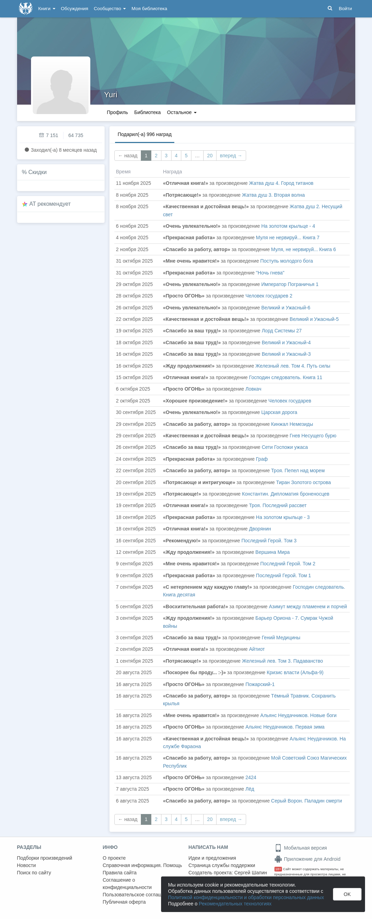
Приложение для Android (307, 859)
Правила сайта (120, 872)
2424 (250, 777)
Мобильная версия (300, 848)
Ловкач (253, 389)
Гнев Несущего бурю (313, 435)
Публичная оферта (124, 902)
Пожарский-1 (260, 684)
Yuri (110, 94)
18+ (278, 869)
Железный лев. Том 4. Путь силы (293, 366)
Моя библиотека (149, 8)
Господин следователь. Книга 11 (285, 377)
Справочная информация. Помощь (142, 865)
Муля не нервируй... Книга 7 (287, 237)
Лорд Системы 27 (282, 330)
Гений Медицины (281, 637)
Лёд (249, 789)
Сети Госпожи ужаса (285, 447)
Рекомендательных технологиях (235, 903)
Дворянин (260, 529)
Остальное (182, 112)
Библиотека (147, 112)
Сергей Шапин (250, 872)
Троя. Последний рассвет (277, 505)
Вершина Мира (273, 552)
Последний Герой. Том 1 (283, 575)
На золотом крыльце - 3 (283, 517)
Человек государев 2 (269, 296)
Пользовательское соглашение (138, 894)
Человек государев (289, 401)
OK (347, 894)
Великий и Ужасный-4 (286, 342)
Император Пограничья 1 (289, 284)
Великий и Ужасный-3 (286, 354)
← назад (128, 155)
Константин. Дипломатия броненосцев (285, 494)
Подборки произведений (45, 858)
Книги (46, 8)
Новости (26, 865)
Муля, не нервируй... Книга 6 (303, 249)
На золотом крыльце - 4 (288, 226)
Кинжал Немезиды (292, 424)
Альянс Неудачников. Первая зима (285, 727)
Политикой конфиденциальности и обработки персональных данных (246, 897)
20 (210, 155)
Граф (262, 459)
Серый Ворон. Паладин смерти (306, 801)
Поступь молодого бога (286, 261)
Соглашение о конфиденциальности (127, 883)
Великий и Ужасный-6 (285, 307)
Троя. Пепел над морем (298, 470)
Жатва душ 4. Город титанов (281, 183)
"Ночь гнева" (270, 273)
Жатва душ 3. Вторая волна (273, 195)
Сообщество (110, 8)
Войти (345, 8)
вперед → (231, 155)
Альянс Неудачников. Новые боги (298, 715)
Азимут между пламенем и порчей (308, 606)
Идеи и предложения (212, 858)
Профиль (117, 112)
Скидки (37, 172)
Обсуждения (74, 8)
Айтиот (257, 649)
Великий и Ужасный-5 (314, 319)
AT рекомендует (50, 204)
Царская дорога (279, 412)
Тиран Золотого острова (303, 482)
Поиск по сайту (34, 872)
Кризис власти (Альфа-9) (295, 672)
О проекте (114, 858)
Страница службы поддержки (222, 865)
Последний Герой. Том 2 (288, 563)
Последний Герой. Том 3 (268, 540)
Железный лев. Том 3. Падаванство (282, 661)
